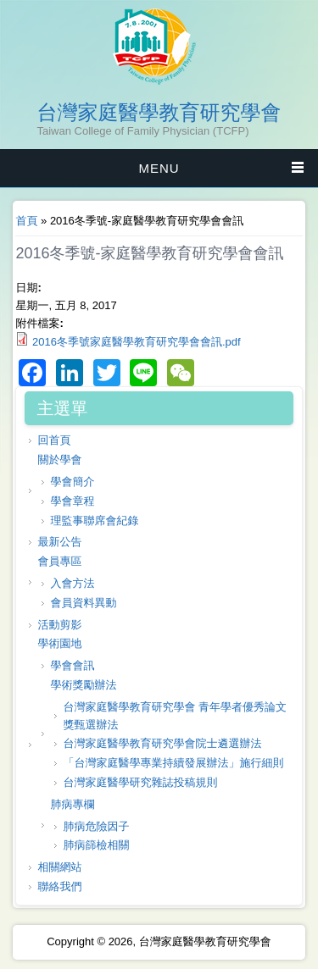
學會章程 (72, 501)
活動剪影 (59, 624)
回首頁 (53, 440)
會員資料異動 (83, 602)
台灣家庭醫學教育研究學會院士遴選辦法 (162, 743)
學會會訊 (72, 665)
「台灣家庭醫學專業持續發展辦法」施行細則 (173, 762)
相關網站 (59, 867)
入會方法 (72, 583)
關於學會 (59, 459)
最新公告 (59, 541)
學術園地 (59, 643)
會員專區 (59, 561)
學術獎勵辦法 (83, 684)
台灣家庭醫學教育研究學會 (159, 113)
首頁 (26, 220)
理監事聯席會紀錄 (94, 520)
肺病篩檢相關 (96, 845)
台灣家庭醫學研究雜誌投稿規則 (140, 782)
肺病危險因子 (96, 826)
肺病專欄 (72, 804)
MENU (158, 168)
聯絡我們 (59, 886)
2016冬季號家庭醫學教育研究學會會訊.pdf (136, 341)
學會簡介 (72, 481)
